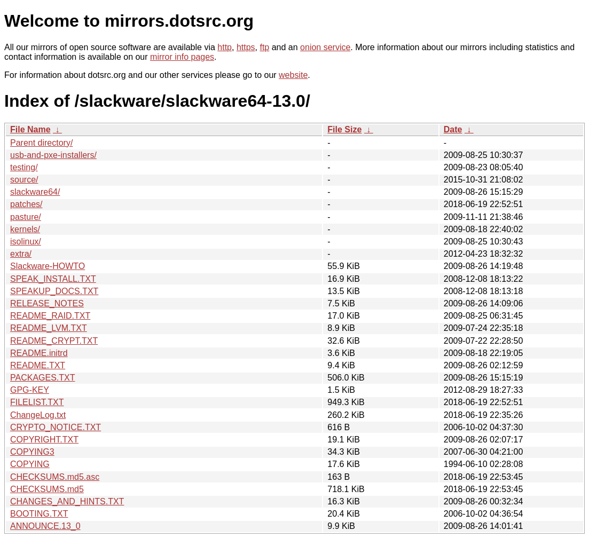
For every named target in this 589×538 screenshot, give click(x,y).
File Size (344, 129)
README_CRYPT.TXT (54, 340)
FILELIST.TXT (37, 402)
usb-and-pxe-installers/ (53, 155)
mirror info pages (182, 56)
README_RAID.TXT (50, 315)
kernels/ (25, 229)
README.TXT (37, 365)
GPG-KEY (29, 389)
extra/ (21, 253)
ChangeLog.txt (38, 415)
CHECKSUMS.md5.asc (54, 476)
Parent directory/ (41, 142)
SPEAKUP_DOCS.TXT (54, 291)
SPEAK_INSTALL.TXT (53, 278)
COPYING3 (32, 451)
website (293, 75)
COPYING (30, 464)
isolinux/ (25, 241)
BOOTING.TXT (39, 513)
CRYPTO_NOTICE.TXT (55, 427)
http (224, 47)
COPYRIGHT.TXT (44, 439)
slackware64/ (35, 191)
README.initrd (39, 353)
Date (453, 129)
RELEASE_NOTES (47, 303)
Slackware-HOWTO (47, 266)
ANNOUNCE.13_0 (45, 526)
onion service (325, 47)
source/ (24, 179)
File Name (30, 129)
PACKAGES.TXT (42, 377)
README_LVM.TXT (48, 328)
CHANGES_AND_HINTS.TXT (67, 501)
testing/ (24, 167)
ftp (264, 47)
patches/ (26, 204)
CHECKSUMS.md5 (47, 489)
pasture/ (25, 216)
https (246, 47)
